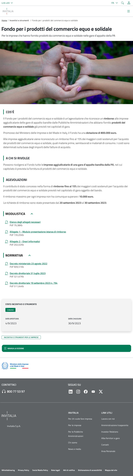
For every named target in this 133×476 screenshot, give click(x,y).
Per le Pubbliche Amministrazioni (75, 434)
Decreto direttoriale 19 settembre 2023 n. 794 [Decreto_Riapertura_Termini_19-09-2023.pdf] (33, 283)
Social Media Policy (40, 470)
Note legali (55, 470)
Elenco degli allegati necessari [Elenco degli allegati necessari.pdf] (25, 222)
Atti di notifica (69, 470)
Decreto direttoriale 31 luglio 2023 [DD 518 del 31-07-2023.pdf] (28, 273)
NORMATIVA (14, 255)
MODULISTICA (15, 213)
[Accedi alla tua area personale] (129, 3)
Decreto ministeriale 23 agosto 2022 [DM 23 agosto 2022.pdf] (28, 263)
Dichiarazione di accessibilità (90, 470)
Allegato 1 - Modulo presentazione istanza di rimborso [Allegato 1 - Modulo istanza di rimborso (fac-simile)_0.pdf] (38, 231)
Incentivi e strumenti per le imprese (21, 337)
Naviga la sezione (14, 348)
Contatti (105, 444)
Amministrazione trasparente (114, 425)
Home (4, 20)
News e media (74, 449)
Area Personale (108, 451)
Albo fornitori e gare (110, 438)
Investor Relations (109, 431)
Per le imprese (74, 425)
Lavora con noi (108, 418)
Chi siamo (72, 442)
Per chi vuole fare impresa (80, 418)
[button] (8, 3)
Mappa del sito (111, 470)
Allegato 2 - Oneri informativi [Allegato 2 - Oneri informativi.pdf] (25, 241)
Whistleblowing (8, 470)
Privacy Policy (23, 470)
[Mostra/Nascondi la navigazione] (128, 11)
